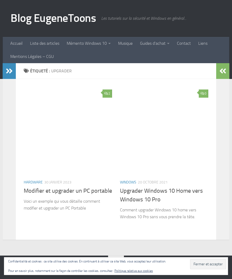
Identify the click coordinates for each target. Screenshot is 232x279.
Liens (202, 43)
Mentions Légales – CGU (32, 56)
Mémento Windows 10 (87, 43)
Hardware (33, 182)
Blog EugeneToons (53, 18)
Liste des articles (44, 43)
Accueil (16, 43)
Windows (128, 182)
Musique (125, 43)
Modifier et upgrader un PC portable (68, 190)
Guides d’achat (153, 43)
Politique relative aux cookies (133, 271)
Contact (184, 43)
